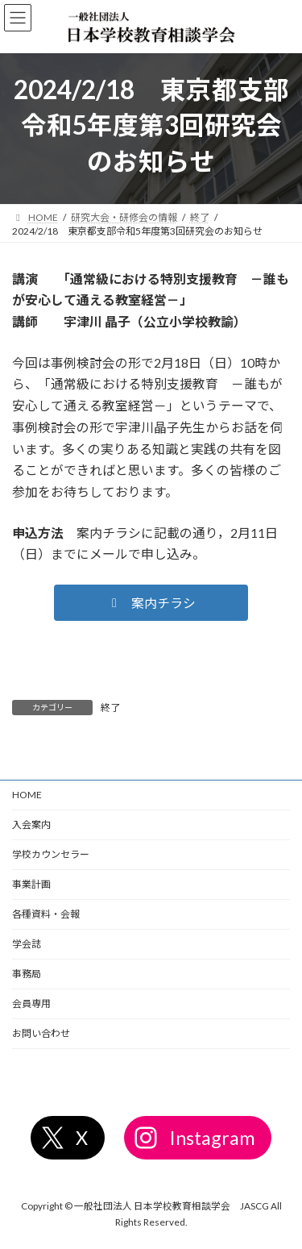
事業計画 (31, 884)
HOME (27, 795)
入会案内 (31, 824)
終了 (110, 708)
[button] (151, 603)
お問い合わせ (41, 1033)
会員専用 (31, 1003)
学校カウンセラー (50, 854)
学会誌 (26, 944)
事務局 (26, 974)
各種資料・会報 (46, 914)
